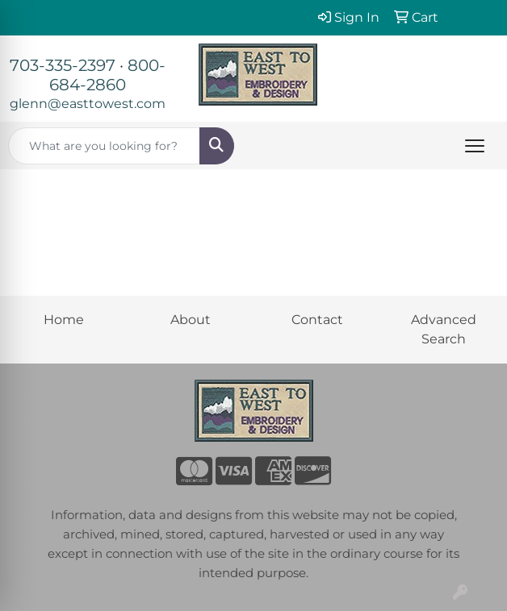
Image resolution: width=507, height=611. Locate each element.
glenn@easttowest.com (88, 103)
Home (64, 319)
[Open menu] (475, 146)
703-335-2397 (62, 65)
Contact (317, 319)
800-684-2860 (107, 75)
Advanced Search (443, 329)
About (190, 319)
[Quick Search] (104, 145)
